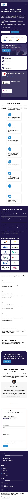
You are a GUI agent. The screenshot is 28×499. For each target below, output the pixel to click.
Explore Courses (5, 32)
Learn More (7, 361)
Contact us (5, 470)
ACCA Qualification (6, 456)
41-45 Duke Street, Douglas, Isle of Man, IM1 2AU (9, 490)
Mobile (4, 429)
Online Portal (5, 473)
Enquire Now (14, 32)
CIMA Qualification (6, 458)
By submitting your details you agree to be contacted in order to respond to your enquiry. (13, 442)
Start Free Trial (6, 50)
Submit (5, 446)
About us (4, 468)
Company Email (6, 425)
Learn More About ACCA (7, 76)
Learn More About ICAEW (7, 85)
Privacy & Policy (6, 475)
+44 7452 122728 (19, 0)
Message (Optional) (6, 434)
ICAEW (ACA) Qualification (8, 460)
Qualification (5, 461)
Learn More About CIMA (7, 95)
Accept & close (5, 497)
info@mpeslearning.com (10, 0)
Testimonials (5, 471)
